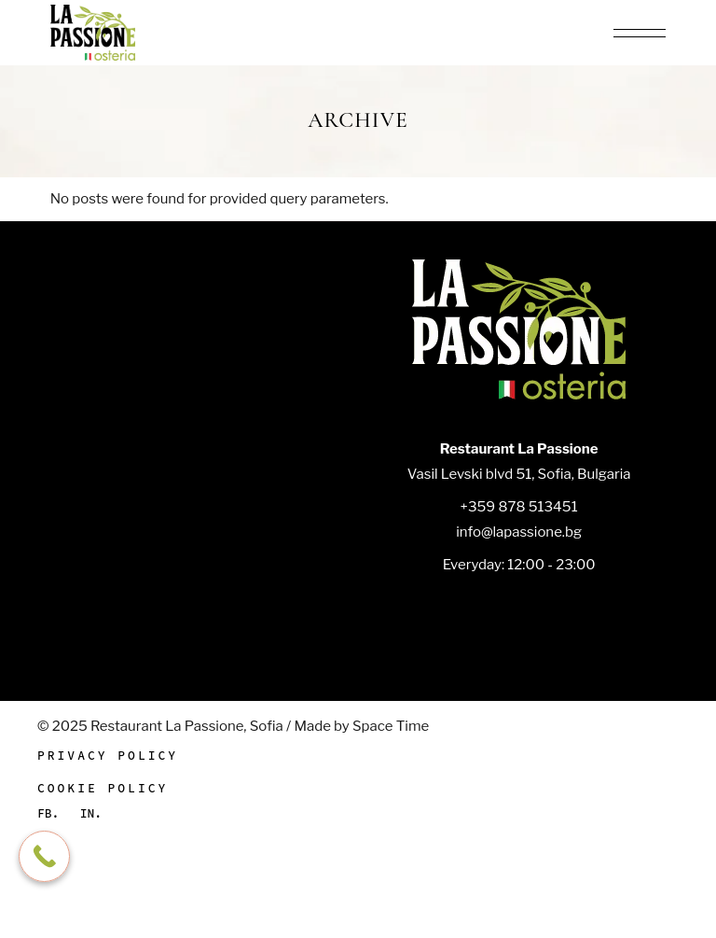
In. (91, 813)
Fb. (48, 813)
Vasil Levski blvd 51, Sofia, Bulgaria (519, 474)
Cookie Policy (102, 788)
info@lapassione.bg (519, 532)
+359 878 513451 (519, 506)
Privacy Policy (107, 755)
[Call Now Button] (44, 856)
